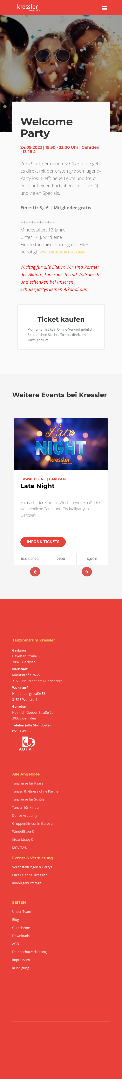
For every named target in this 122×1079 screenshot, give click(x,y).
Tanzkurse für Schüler (29, 799)
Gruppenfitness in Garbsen (33, 824)
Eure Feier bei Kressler (29, 875)
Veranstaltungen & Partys (32, 867)
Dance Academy (24, 816)
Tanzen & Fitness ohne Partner (36, 791)
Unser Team (21, 912)
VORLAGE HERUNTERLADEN (62, 252)
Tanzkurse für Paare (27, 783)
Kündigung (20, 968)
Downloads (21, 936)
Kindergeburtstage (26, 883)
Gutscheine (21, 928)
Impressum (21, 960)
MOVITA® (19, 848)
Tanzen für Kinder (26, 808)
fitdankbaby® (22, 840)
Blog (15, 920)
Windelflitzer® (23, 832)
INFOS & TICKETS (43, 542)
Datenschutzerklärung (29, 952)
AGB (15, 944)
